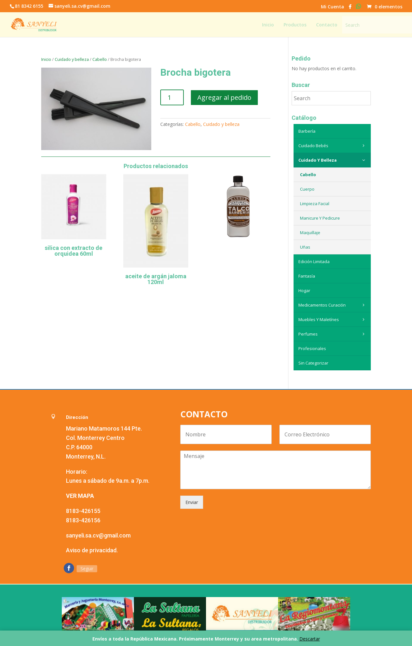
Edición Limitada (314, 261)
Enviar (191, 502)
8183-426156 (83, 520)
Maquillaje (310, 232)
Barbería (306, 131)
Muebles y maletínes (333, 319)
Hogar (304, 290)
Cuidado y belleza (72, 59)
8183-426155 (83, 511)
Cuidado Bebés (333, 145)
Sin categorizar (313, 363)
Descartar (309, 639)
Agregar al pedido (224, 97)
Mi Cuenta (332, 7)
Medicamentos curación (333, 305)
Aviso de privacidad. (92, 550)
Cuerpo (307, 189)
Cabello (99, 59)
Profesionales (312, 348)
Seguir (86, 568)
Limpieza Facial (314, 203)
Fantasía (306, 276)
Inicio (46, 59)
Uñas (305, 247)
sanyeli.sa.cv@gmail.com (98, 535)
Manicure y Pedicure (320, 218)
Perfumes (333, 334)
